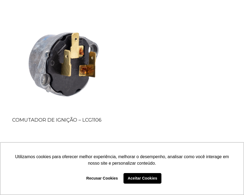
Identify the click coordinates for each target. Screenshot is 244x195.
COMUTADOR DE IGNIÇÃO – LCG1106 (57, 120)
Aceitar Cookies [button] (142, 178)
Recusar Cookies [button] (102, 178)
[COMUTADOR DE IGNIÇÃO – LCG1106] (63, 63)
